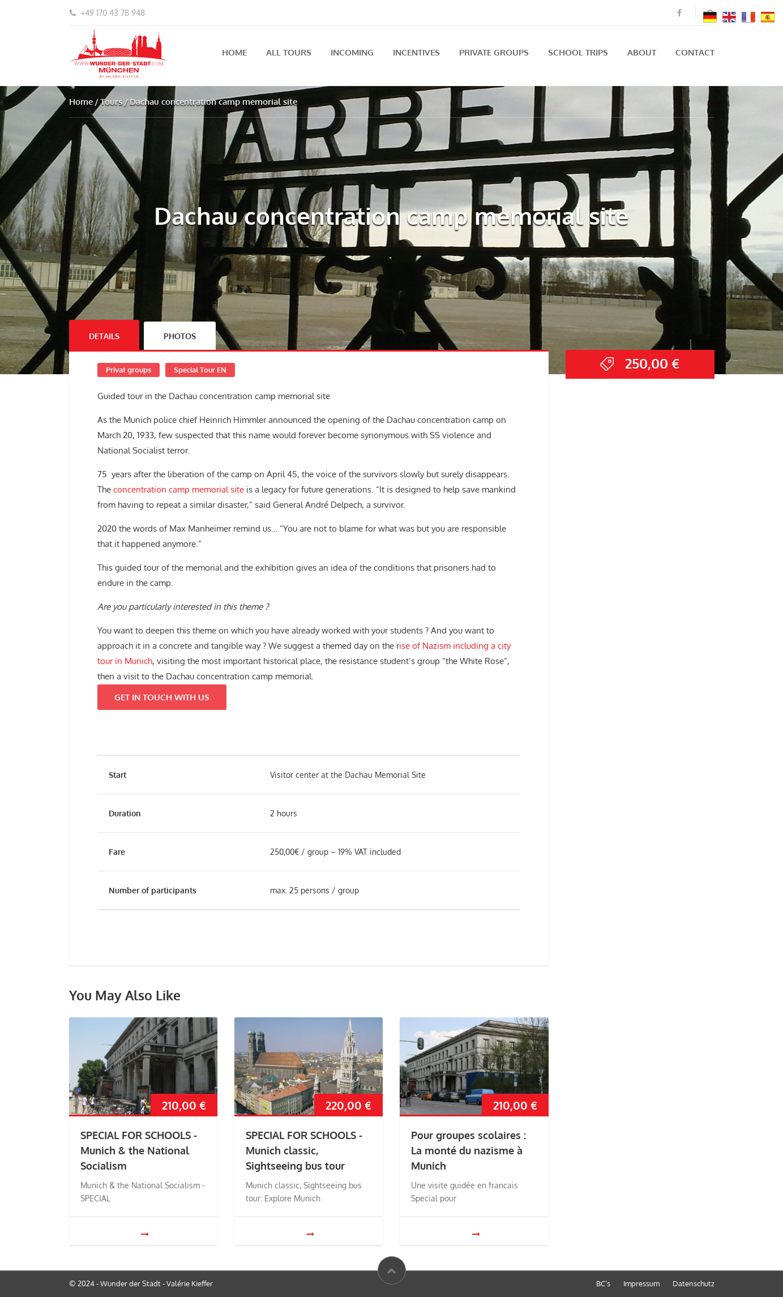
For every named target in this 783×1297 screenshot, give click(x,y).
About (641, 52)
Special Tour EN (200, 369)
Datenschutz (693, 1283)
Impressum (641, 1283)
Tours (111, 101)
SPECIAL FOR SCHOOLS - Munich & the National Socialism (138, 1150)
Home (234, 52)
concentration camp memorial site (178, 489)
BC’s (603, 1283)
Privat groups (128, 369)
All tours (288, 52)
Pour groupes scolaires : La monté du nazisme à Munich (468, 1150)
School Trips (578, 52)
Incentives (416, 52)
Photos (180, 336)
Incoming (352, 52)
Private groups (494, 52)
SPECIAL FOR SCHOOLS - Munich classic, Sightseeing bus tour (304, 1150)
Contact (694, 52)
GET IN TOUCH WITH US (161, 697)
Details (104, 336)
